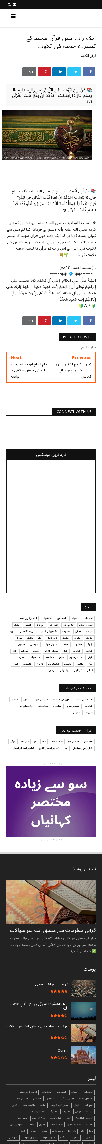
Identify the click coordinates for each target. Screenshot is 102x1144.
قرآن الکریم (88, 55)
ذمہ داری (57, 1131)
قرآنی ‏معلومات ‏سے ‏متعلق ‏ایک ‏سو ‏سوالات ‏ (52, 930)
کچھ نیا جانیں (76, 18)
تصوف (66, 1111)
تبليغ (14, 1105)
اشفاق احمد (86, 1098)
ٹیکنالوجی (55, 1118)
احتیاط (74, 1092)
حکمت (30, 1124)
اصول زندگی (67, 1098)
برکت (43, 1105)
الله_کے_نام (22, 1098)
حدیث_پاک (57, 1124)
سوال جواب (48, 1137)
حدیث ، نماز (74, 1124)
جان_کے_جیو (38, 1118)
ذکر (82, 1131)
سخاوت (88, 1137)
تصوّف (53, 1111)
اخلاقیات (47, 1092)
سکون (75, 1137)
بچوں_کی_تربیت (59, 1105)
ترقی (78, 1111)
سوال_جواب (30, 1137)
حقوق (42, 1124)
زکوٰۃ (23, 1131)
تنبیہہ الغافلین (84, 1118)
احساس (61, 1092)
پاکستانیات (29, 1105)
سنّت (63, 1137)
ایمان (76, 1105)
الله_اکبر (37, 1098)
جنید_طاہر (22, 1118)
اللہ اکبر (51, 1098)
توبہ (68, 1118)
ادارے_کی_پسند (28, 1092)
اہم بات (89, 1105)
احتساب (88, 1092)
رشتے (44, 1131)
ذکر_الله (72, 1131)
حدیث (89, 1124)
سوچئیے (13, 1137)
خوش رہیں (16, 1124)
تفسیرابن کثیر (36, 1111)
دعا (91, 1131)
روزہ (33, 1131)
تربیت (89, 1111)
